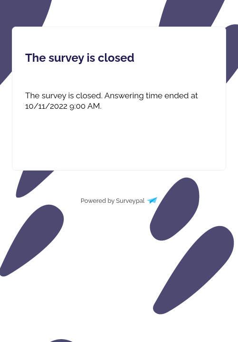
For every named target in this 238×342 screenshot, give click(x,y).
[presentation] (119, 100)
